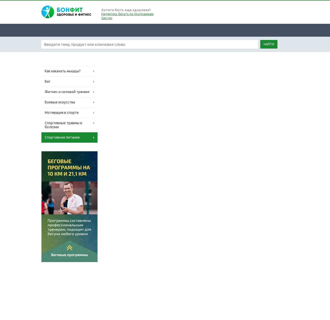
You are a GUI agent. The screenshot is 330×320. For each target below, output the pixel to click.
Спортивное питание (62, 137)
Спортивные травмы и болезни (63, 125)
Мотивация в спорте (62, 113)
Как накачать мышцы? (63, 71)
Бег (48, 81)
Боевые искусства (60, 102)
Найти (269, 44)
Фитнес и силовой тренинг (67, 92)
